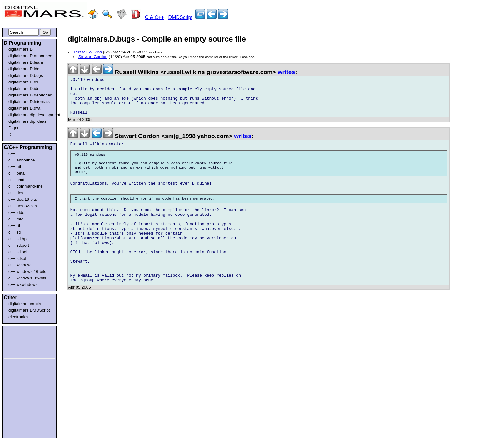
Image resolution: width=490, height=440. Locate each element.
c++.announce (21, 160)
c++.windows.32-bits (27, 278)
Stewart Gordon (93, 56)
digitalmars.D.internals (29, 101)
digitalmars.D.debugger (30, 95)
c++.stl (14, 232)
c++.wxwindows (23, 284)
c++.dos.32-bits (22, 206)
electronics (18, 316)
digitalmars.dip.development (30, 114)
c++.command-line (25, 186)
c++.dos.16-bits (22, 199)
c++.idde (16, 212)
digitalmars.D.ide (23, 88)
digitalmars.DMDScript (29, 310)
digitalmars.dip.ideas (27, 121)
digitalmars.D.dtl (23, 82)
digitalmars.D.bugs (25, 75)
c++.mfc (15, 219)
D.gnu (14, 128)
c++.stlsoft (18, 258)
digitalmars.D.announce (30, 55)
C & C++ (154, 17)
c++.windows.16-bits (27, 271)
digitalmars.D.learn (25, 62)
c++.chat (16, 179)
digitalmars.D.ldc (23, 69)
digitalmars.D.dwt (24, 108)
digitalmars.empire (25, 303)
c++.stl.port (18, 245)
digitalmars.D (20, 49)
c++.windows (20, 265)
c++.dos (15, 192)
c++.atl (14, 166)
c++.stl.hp (17, 238)
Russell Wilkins (88, 52)
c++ (11, 153)
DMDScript (180, 17)
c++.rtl (14, 225)
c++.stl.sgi (17, 252)
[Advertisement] (22, 341)
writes (286, 72)
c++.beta (16, 173)
